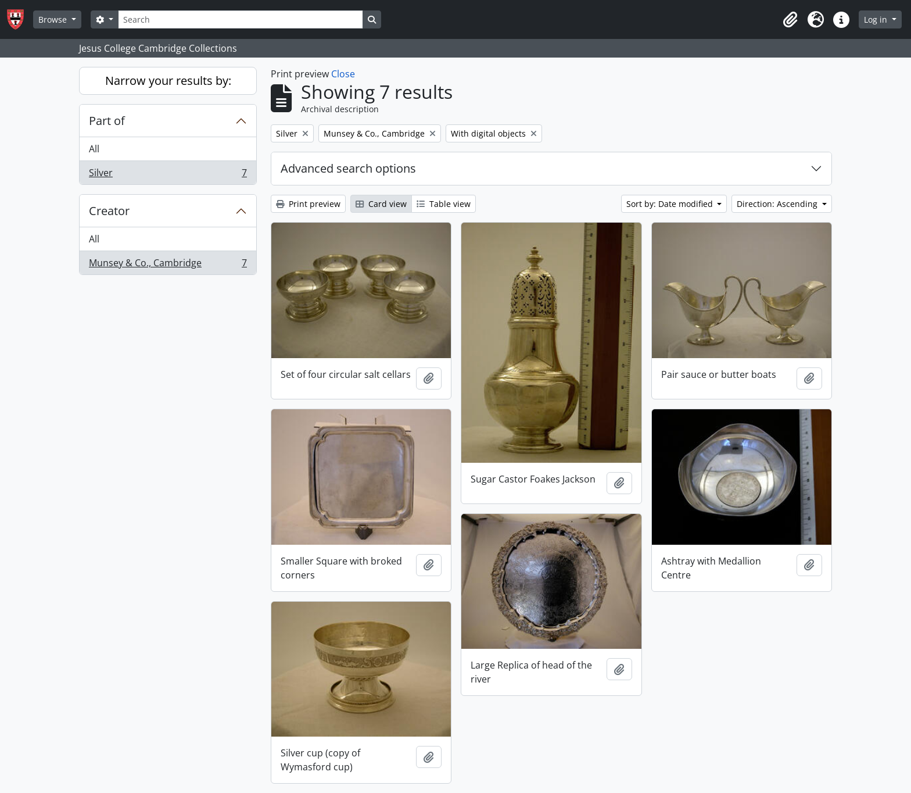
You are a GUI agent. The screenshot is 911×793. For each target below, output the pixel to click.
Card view (381, 203)
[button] (790, 20)
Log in (877, 19)
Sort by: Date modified (670, 203)
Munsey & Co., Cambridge (167, 265)
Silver (167, 175)
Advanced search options (348, 168)
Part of (107, 120)
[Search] (240, 19)
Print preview (308, 203)
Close (343, 73)
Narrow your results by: (168, 80)
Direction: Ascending (778, 203)
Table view (444, 203)
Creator (109, 211)
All (94, 148)
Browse (53, 19)
